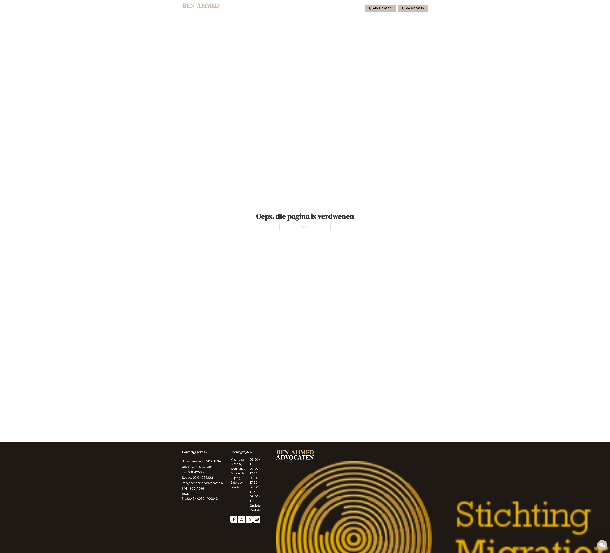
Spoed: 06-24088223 (197, 477)
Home (248, 8)
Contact (325, 8)
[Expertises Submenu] (284, 8)
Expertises (275, 8)
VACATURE (339, 8)
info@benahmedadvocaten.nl (202, 483)
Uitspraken (310, 8)
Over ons (260, 8)
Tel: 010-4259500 (194, 472)
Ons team (295, 8)
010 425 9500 (380, 8)
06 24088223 (413, 8)
